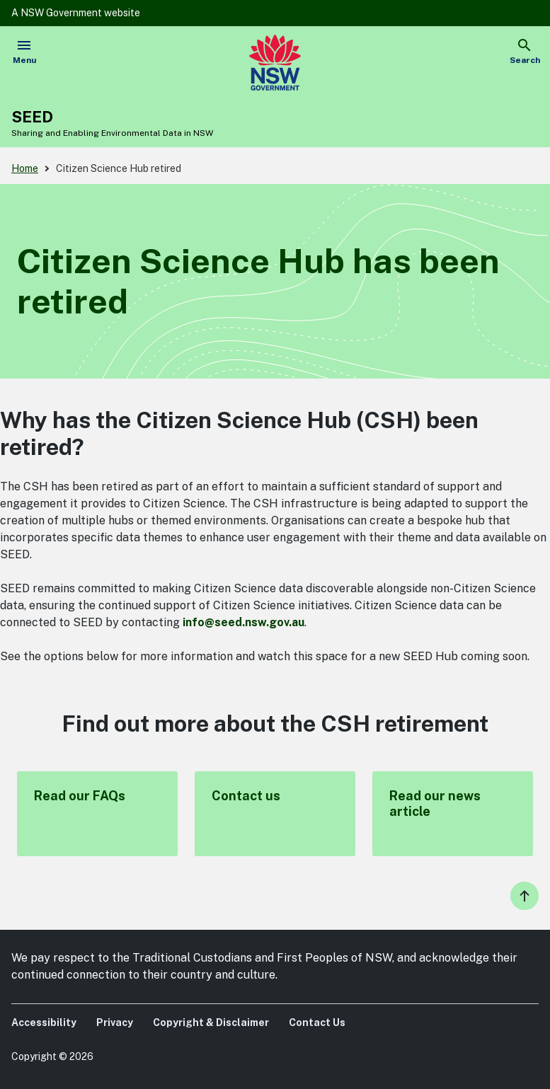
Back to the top (524, 896)
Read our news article (452, 813)
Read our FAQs (97, 813)
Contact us (275, 813)
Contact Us (317, 1022)
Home (24, 168)
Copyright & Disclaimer (211, 1022)
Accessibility (43, 1022)
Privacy (114, 1022)
